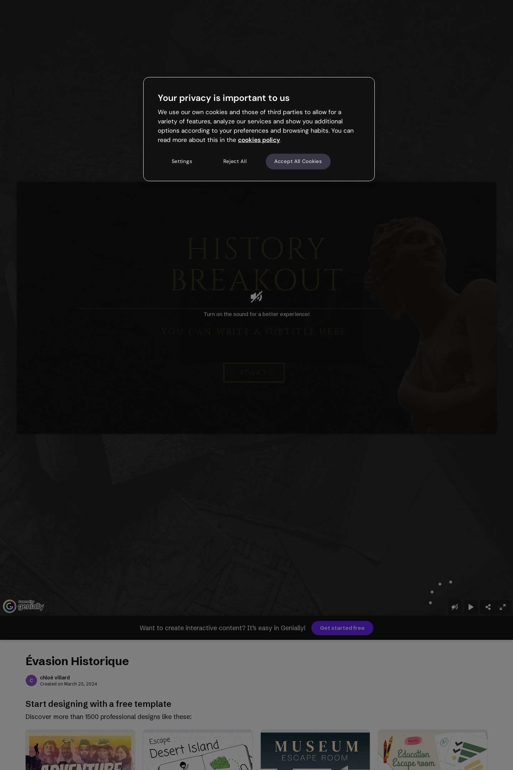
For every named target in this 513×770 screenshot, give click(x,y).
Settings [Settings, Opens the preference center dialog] (182, 161)
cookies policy (259, 140)
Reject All (235, 161)
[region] (259, 129)
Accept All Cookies (298, 161)
